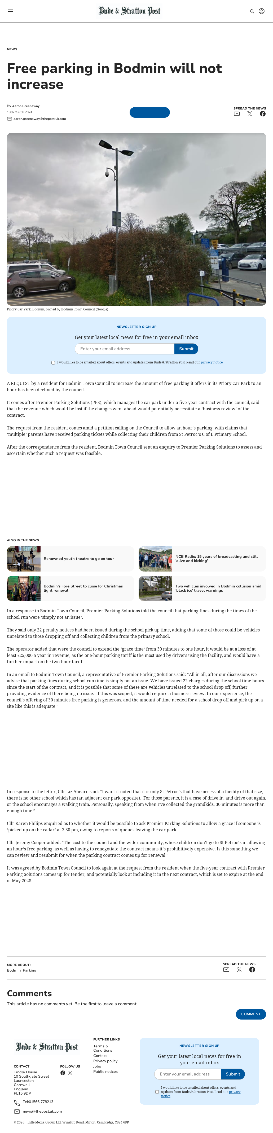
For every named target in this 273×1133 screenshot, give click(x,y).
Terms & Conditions (102, 1048)
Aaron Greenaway (25, 106)
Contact (100, 1055)
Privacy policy (105, 1061)
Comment (251, 1014)
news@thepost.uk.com (42, 1111)
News (12, 49)
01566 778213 (41, 1102)
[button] (10, 11)
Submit (186, 349)
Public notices (105, 1071)
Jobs (97, 1066)
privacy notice (212, 362)
